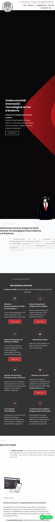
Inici (24, 5)
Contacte (44, 8)
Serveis (31, 5)
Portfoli (51, 5)
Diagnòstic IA (42, 5)
